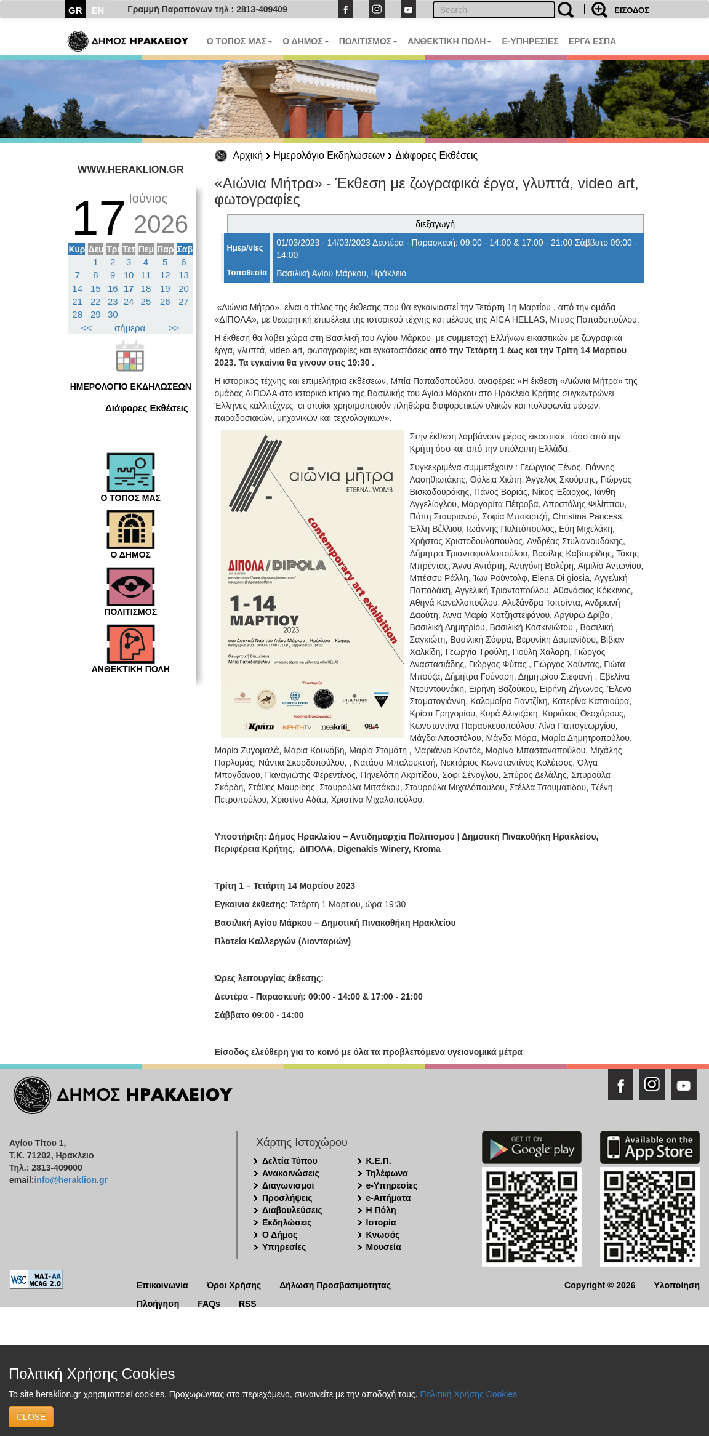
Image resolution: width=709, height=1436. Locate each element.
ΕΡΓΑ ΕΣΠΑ (593, 41)
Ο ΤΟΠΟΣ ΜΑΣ (240, 41)
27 (183, 301)
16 (113, 288)
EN (98, 10)
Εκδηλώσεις (287, 1222)
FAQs (209, 1303)
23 (113, 301)
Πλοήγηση (158, 1303)
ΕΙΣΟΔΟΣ (631, 10)
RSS (248, 1303)
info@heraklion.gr (70, 1180)
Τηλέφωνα (387, 1173)
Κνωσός (383, 1235)
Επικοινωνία (162, 1284)
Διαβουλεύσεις (292, 1210)
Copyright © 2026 (599, 1284)
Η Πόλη (381, 1210)
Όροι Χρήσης (234, 1284)
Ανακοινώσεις (290, 1173)
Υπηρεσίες (284, 1247)
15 (95, 288)
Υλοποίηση (677, 1284)
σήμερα (129, 328)
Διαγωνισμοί (288, 1185)
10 (129, 275)
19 (165, 288)
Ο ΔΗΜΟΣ (305, 41)
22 (95, 301)
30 (113, 314)
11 (146, 275)
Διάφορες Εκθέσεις (436, 155)
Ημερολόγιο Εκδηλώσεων (329, 155)
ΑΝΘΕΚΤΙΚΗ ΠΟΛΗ (449, 41)
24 (129, 301)
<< (86, 328)
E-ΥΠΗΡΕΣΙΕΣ (530, 41)
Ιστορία (381, 1222)
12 (165, 275)
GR (75, 10)
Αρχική (248, 155)
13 (183, 275)
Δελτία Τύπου (290, 1161)
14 (77, 288)
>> (174, 328)
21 (77, 301)
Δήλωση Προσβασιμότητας (335, 1284)
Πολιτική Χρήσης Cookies (468, 1394)
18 (146, 288)
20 (183, 288)
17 (129, 288)
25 (146, 301)
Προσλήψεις (287, 1198)
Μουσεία (383, 1247)
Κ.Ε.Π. (378, 1161)
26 (165, 301)
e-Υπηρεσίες (392, 1185)
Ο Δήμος (279, 1235)
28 (77, 314)
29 (95, 314)
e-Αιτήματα (388, 1198)
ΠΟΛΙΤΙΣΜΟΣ (368, 41)
